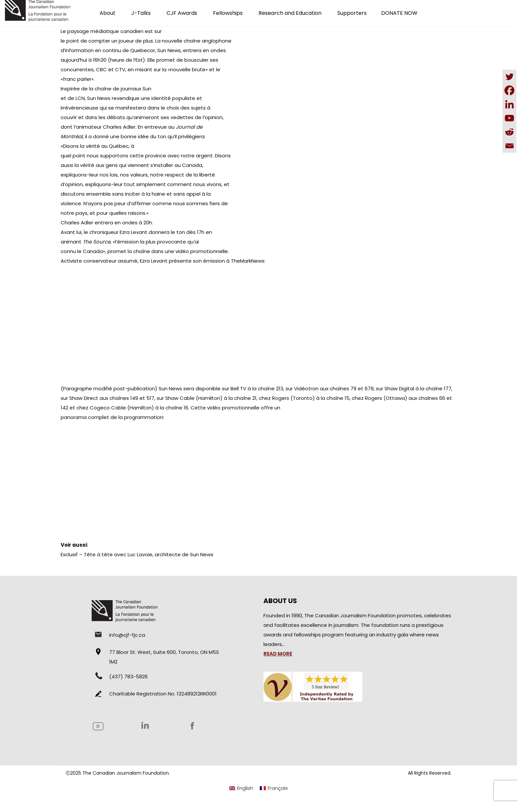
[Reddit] (509, 132)
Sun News (170, 388)
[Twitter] (509, 76)
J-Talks (141, 13)
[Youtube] (509, 118)
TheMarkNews (247, 260)
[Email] (509, 146)
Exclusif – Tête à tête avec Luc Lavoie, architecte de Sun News (137, 554)
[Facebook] (509, 90)
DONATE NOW (399, 13)
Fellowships (228, 13)
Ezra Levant (133, 232)
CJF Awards (182, 13)
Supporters (352, 13)
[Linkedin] (509, 104)
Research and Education (289, 13)
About (107, 13)
